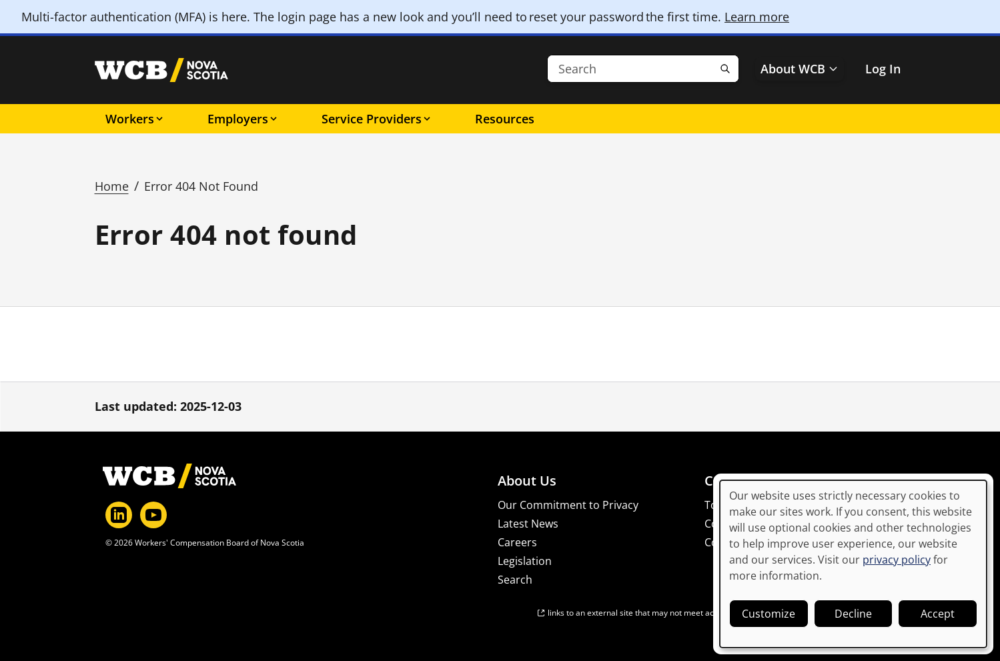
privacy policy (897, 559)
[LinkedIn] (118, 515)
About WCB (800, 69)
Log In (883, 69)
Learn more (756, 17)
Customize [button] (768, 613)
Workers (135, 119)
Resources (504, 119)
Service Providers (377, 119)
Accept (938, 613)
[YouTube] (153, 515)
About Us (527, 481)
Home (112, 186)
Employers (243, 119)
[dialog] (853, 564)
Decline (853, 613)
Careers (517, 542)
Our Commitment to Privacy (568, 505)
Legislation (525, 561)
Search (515, 579)
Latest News (528, 523)
